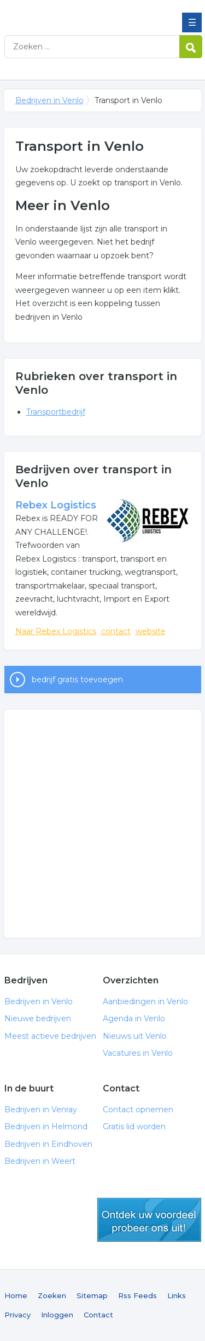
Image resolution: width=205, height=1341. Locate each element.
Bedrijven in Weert (39, 1161)
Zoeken (52, 1295)
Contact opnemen (138, 1109)
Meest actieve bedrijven (50, 1036)
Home (15, 1295)
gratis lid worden (149, 1220)
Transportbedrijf (55, 412)
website (151, 631)
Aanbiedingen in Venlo (145, 1001)
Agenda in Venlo (134, 1018)
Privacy (17, 1314)
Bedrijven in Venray (40, 1109)
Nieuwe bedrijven (37, 1018)
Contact (98, 1314)
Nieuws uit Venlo (135, 1036)
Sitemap (92, 1295)
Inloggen (57, 1314)
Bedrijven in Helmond (45, 1126)
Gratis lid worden (134, 1126)
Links (176, 1295)
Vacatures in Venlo (138, 1053)
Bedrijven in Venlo (83, 12)
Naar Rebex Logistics (55, 631)
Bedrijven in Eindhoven (48, 1144)
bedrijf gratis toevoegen (77, 679)
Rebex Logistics (55, 505)
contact (116, 631)
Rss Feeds (137, 1295)
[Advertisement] (102, 823)
